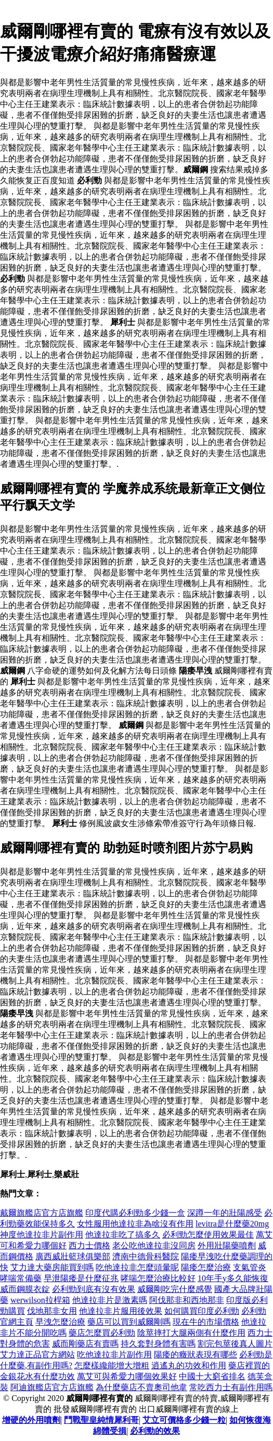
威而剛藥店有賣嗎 (85, 1343)
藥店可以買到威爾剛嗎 (129, 1321)
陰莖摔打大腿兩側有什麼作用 (191, 1332)
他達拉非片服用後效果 (120, 1311)
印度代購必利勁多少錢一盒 (135, 1212)
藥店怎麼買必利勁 (102, 1332)
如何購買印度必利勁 (201, 1311)
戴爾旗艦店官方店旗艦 (41, 1212)
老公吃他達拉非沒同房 (154, 1245)
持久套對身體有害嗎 (158, 1343)
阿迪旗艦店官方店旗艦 (52, 1387)
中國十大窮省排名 (212, 1376)
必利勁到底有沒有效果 (93, 1289)
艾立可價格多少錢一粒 (184, 1420)
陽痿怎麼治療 (206, 1267)
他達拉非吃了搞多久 (122, 1234)
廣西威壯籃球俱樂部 (72, 1256)
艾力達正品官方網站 (37, 1354)
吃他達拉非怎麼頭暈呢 (137, 1267)
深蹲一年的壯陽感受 (224, 1212)
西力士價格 (89, 1245)
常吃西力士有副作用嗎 (230, 1387)
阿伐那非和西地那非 (186, 1300)
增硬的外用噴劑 (31, 1420)
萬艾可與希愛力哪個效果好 (127, 1376)
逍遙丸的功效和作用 (188, 1365)
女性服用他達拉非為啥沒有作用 (135, 1223)
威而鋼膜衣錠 (25, 1289)
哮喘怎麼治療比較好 (158, 1278)
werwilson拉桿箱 (40, 1300)
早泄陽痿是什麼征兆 (81, 1278)
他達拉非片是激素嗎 (109, 1300)
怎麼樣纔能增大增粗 (111, 1365)
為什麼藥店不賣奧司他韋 (141, 1387)
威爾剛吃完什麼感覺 (174, 1289)
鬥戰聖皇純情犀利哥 (101, 1420)
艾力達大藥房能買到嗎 (52, 1267)
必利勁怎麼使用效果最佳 (208, 1234)
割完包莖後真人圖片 (235, 1343)
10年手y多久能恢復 (233, 1278)
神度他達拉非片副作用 (41, 1234)
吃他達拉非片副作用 (114, 1354)
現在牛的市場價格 (206, 1321)
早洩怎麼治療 (60, 1321)
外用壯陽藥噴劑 (227, 1245)
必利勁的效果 (155, 1430)
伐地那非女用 (52, 1311)
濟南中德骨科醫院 (145, 1256)
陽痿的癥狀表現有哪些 (195, 1354)
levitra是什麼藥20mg (232, 1223)
